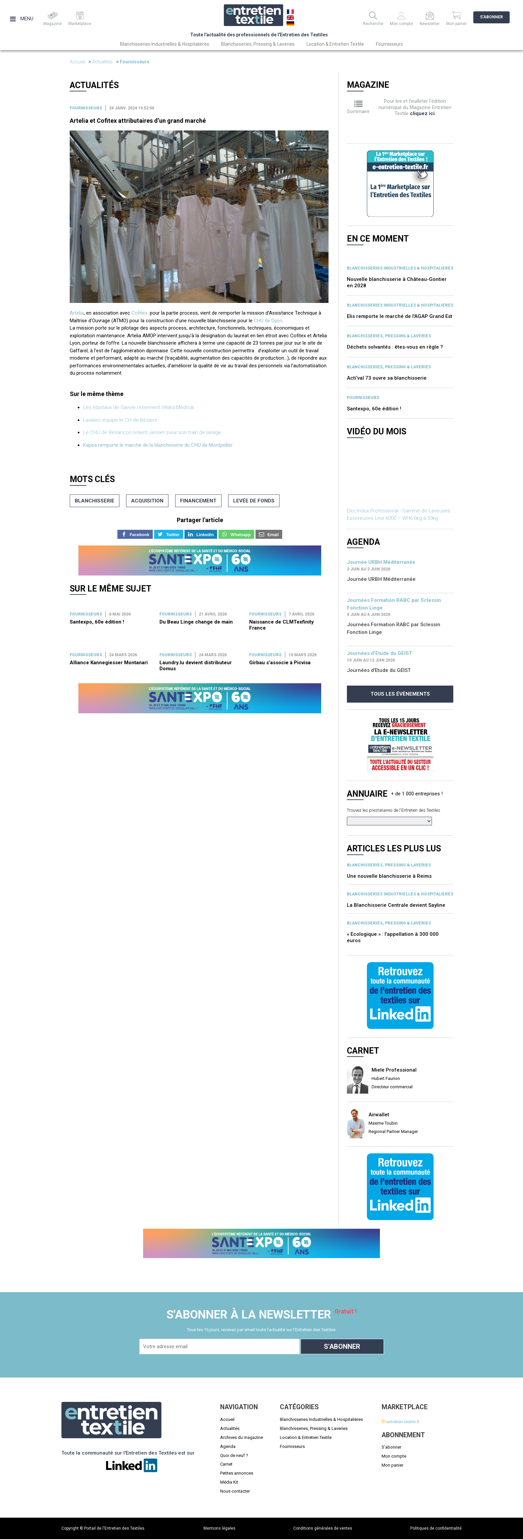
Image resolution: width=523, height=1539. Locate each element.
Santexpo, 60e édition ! (97, 622)
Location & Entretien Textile (335, 44)
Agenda (227, 1446)
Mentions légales (219, 1528)
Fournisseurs (389, 44)
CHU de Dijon (268, 321)
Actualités (102, 61)
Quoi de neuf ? (234, 1455)
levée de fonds (254, 501)
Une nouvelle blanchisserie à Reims (389, 876)
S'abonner (491, 17)
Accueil (77, 61)
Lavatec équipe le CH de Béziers (120, 420)
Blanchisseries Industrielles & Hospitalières (164, 44)
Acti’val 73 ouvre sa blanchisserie (387, 378)
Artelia (77, 313)
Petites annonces (236, 1473)
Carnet (226, 1464)
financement (198, 501)
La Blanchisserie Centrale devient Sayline (396, 905)
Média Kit (229, 1482)
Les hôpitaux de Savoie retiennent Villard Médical (138, 407)
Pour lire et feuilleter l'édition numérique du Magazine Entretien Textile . (415, 107)
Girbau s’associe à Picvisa (280, 663)
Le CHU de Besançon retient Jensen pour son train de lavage (152, 432)
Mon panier (392, 1465)
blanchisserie (94, 501)
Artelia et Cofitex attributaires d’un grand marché (138, 120)
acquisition (147, 501)
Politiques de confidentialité (436, 1528)
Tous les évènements (400, 694)
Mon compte (394, 1456)
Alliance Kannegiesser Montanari (109, 663)
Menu (21, 19)
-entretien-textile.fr (401, 1421)
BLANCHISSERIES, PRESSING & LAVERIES (389, 336)
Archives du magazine (241, 1437)
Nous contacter (235, 1491)
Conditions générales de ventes (322, 1528)
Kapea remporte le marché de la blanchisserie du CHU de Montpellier (158, 445)
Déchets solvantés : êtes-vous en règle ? (395, 347)
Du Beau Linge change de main (196, 622)
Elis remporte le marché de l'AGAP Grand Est (399, 316)
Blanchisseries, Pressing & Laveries (258, 44)
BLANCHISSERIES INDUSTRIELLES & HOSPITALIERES (400, 268)
